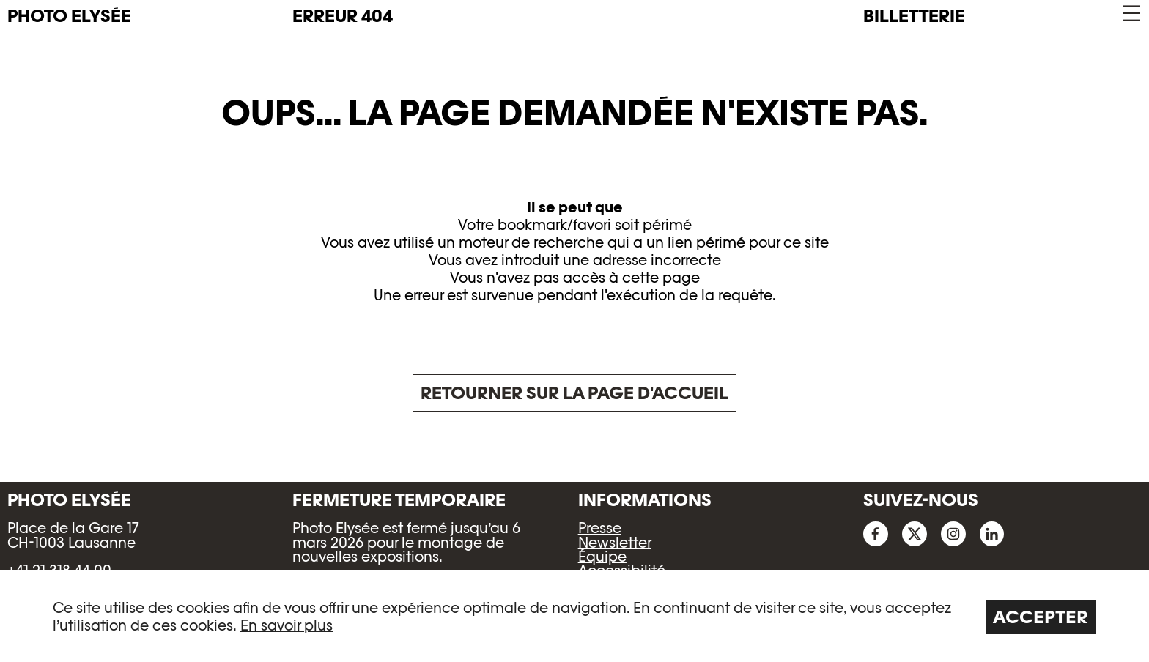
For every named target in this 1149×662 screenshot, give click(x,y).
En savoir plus (286, 625)
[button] (1130, 13)
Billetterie (914, 15)
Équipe (602, 556)
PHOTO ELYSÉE (69, 16)
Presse (599, 528)
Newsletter (614, 542)
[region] (574, 616)
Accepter (1040, 617)
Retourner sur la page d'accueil (574, 392)
